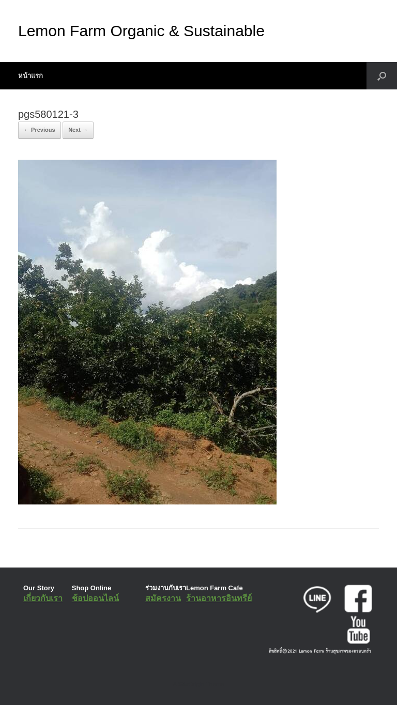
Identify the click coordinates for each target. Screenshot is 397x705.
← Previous (39, 130)
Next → (78, 130)
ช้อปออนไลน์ (95, 598)
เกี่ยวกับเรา (43, 598)
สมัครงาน (163, 598)
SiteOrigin (191, 684)
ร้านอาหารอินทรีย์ (219, 598)
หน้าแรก (30, 76)
